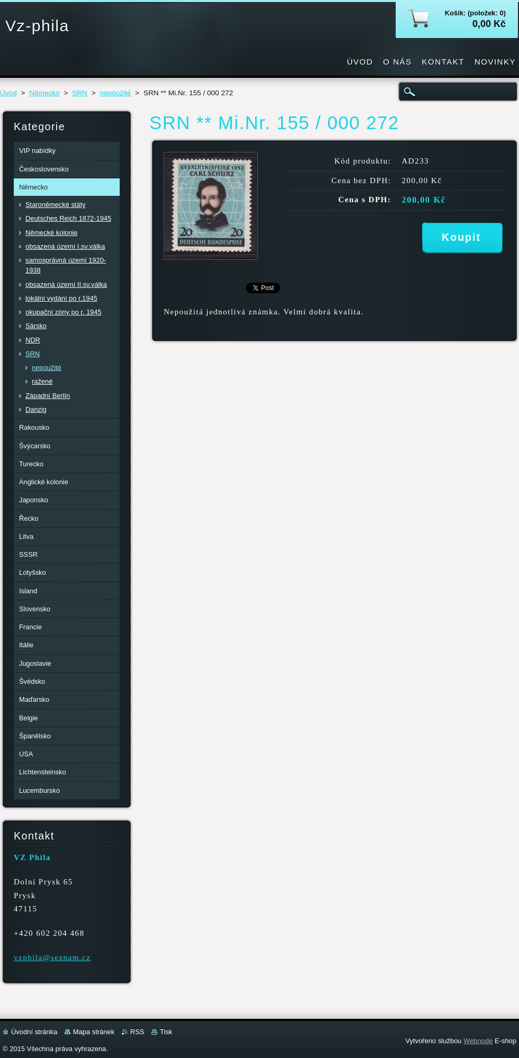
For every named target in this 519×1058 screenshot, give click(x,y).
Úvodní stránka (34, 1032)
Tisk (166, 1032)
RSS (137, 1032)
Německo (44, 93)
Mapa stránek (93, 1032)
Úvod (8, 93)
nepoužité (115, 93)
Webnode (478, 1041)
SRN (79, 93)
